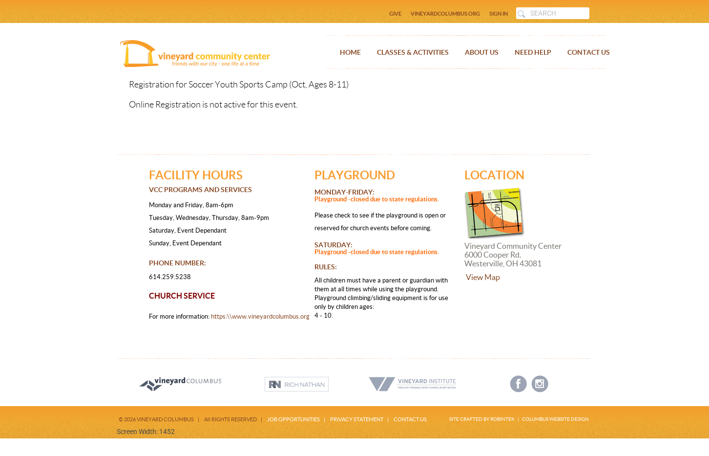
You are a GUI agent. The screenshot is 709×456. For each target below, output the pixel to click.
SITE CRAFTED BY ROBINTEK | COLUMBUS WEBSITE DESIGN (519, 419)
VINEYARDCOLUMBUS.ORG (445, 14)
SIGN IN (498, 14)
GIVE (395, 14)
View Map (483, 277)
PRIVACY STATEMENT (356, 419)
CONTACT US (410, 419)
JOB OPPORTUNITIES (293, 419)
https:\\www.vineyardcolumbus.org (259, 316)
